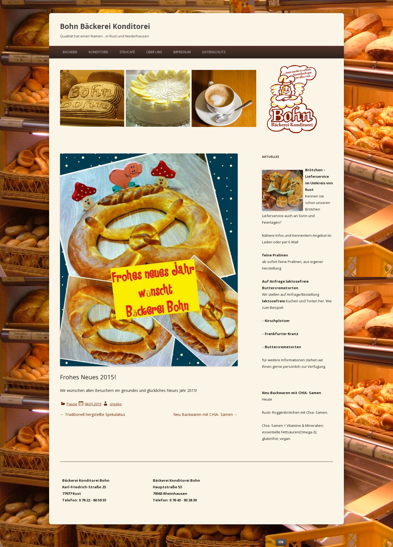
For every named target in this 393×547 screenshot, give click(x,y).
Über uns (154, 52)
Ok (281, 541)
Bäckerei (70, 52)
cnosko (116, 403)
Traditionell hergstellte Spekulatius (92, 414)
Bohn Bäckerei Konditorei (105, 26)
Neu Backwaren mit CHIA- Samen (205, 414)
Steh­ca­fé (127, 52)
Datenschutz (214, 52)
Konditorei (98, 52)
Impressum (182, 52)
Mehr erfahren (302, 541)
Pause (72, 403)
